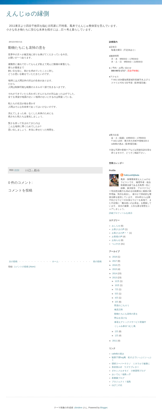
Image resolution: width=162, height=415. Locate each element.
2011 (115, 340)
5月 (117, 293)
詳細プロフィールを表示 (120, 213)
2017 (115, 261)
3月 (117, 302)
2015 (115, 269)
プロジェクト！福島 (121, 381)
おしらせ (116, 226)
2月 (117, 331)
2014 (115, 273)
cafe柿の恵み (118, 353)
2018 (115, 257)
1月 (117, 335)
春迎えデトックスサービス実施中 (130, 322)
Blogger (103, 407)
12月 (117, 281)
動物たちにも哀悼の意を (126, 314)
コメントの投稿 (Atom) (24, 266)
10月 (117, 285)
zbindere (78, 407)
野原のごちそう (121, 305)
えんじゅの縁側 (27, 13)
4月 (117, 297)
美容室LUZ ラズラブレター (125, 367)
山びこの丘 (117, 385)
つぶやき (116, 244)
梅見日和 (118, 309)
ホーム (55, 261)
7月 (117, 289)
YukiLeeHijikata (131, 175)
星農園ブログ (118, 378)
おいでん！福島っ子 (121, 374)
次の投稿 (13, 261)
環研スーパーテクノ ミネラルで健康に (131, 363)
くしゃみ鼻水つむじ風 (125, 326)
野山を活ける (120, 318)
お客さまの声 (118, 229)
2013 (115, 277)
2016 (115, 265)
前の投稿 (97, 261)
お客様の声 (117, 236)
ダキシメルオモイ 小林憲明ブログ (129, 370)
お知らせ (116, 240)
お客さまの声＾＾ (120, 233)
